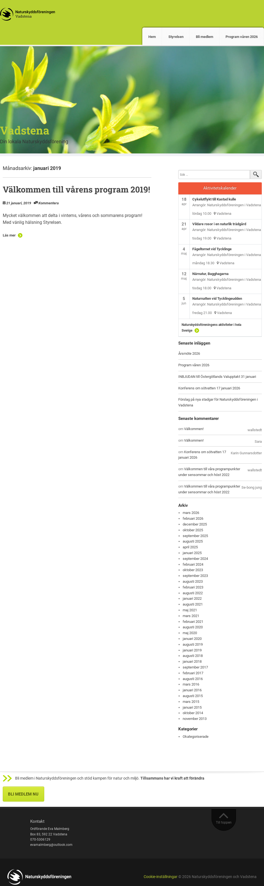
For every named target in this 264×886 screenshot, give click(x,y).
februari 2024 (193, 564)
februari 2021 (193, 622)
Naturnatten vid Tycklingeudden (217, 298)
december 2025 (195, 524)
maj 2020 (190, 633)
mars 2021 (191, 616)
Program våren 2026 (242, 37)
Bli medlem (204, 37)
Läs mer (9, 235)
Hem (152, 37)
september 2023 (195, 576)
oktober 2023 (193, 570)
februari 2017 (193, 673)
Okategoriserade (196, 736)
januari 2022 (192, 598)
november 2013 (195, 719)
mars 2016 (191, 684)
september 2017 (195, 667)
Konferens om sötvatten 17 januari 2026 (209, 388)
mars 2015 (191, 702)
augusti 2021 (193, 604)
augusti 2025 (193, 541)
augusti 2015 (193, 696)
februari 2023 (193, 587)
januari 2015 (192, 707)
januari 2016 (192, 690)
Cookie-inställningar (160, 876)
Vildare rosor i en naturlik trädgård (219, 224)
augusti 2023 (193, 581)
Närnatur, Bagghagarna (210, 274)
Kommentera (48, 203)
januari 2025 (192, 553)
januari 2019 (192, 650)
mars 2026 (191, 513)
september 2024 (195, 559)
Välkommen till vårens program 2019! (76, 189)
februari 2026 (193, 518)
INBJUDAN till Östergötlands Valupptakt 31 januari (217, 377)
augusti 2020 (193, 627)
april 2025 (190, 547)
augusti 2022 (193, 593)
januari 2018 (192, 661)
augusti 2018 (193, 656)
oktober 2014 (193, 713)
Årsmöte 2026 (189, 353)
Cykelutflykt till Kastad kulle (214, 199)
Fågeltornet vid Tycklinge (212, 249)
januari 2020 (192, 639)
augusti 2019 (193, 644)
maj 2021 (190, 610)
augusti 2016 (193, 679)
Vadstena (24, 130)
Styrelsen (176, 37)
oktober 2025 (193, 530)
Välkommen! (194, 429)
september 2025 (195, 536)
